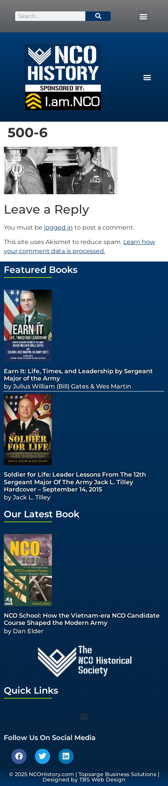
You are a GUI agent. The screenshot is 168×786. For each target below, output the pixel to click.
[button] (143, 16)
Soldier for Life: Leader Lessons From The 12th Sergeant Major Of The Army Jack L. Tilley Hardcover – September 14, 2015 (75, 482)
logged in (58, 227)
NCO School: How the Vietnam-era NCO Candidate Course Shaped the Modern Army (82, 619)
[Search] (98, 16)
